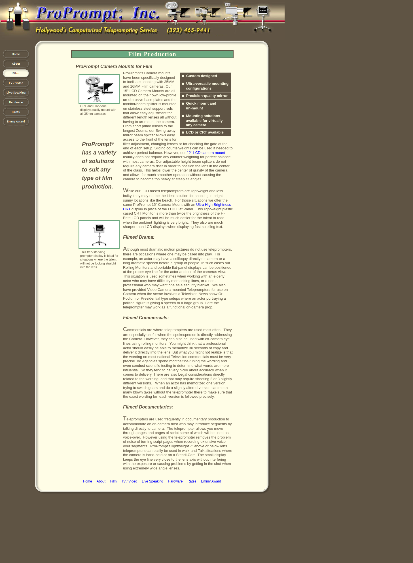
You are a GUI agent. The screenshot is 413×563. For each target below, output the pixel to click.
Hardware (175, 481)
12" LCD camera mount (206, 153)
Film (113, 481)
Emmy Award (211, 481)
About (101, 481)
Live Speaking (152, 481)
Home (87, 481)
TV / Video (129, 481)
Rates (191, 481)
